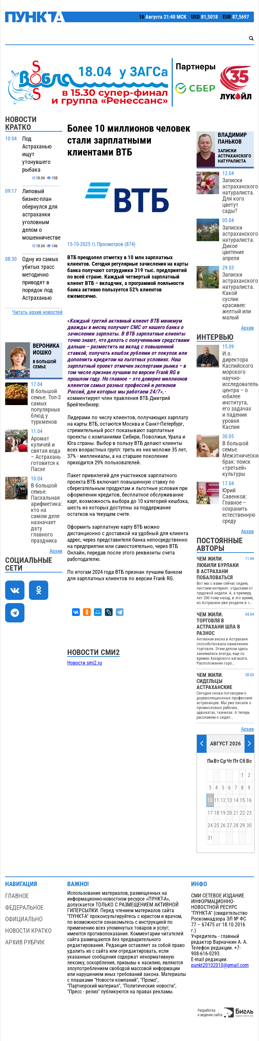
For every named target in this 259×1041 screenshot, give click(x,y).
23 (249, 813)
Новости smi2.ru (84, 663)
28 (235, 825)
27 (229, 825)
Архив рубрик (25, 942)
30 (249, 825)
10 (210, 800)
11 (216, 800)
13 (229, 800)
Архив (56, 551)
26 (223, 825)
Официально (23, 919)
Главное (17, 896)
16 (249, 800)
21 (235, 813)
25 (216, 825)
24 (210, 825)
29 (242, 825)
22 (242, 813)
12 (223, 800)
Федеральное (24, 907)
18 (216, 813)
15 (242, 800)
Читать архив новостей (37, 312)
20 (229, 813)
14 (235, 800)
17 (210, 813)
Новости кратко (28, 930)
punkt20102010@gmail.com (220, 965)
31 (210, 838)
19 (223, 813)
